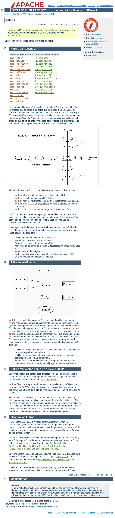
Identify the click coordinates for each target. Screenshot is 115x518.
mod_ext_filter (19, 64)
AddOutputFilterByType (48, 467)
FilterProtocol (43, 64)
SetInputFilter (43, 90)
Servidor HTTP (19, 14)
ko (75, 24)
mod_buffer (16, 75)
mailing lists (94, 495)
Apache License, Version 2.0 (44, 506)
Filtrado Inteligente (94, 38)
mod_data (15, 78)
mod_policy (16, 101)
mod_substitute (19, 92)
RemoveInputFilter (45, 75)
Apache (7, 14)
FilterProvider (43, 67)
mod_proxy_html (19, 98)
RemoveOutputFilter (46, 78)
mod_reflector (18, 72)
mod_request (17, 87)
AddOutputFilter (44, 72)
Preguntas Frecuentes (76, 6)
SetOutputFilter (44, 92)
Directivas (61, 6)
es (61, 24)
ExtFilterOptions (45, 87)
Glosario (91, 6)
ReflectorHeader (44, 81)
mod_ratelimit (18, 81)
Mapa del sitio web (105, 6)
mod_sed (14, 90)
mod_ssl (19, 198)
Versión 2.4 (49, 14)
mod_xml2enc (17, 95)
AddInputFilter (43, 69)
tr (79, 24)
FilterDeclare (43, 61)
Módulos (51, 6)
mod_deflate (17, 61)
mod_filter (16, 58)
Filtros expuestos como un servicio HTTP (97, 42)
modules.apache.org (58, 230)
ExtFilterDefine (44, 84)
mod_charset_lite (20, 69)
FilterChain (42, 58)
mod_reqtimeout (19, 84)
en (56, 24)
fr (66, 24)
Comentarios (91, 55)
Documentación (35, 14)
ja (70, 24)
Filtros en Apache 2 (94, 35)
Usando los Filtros (94, 47)
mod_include (17, 67)
